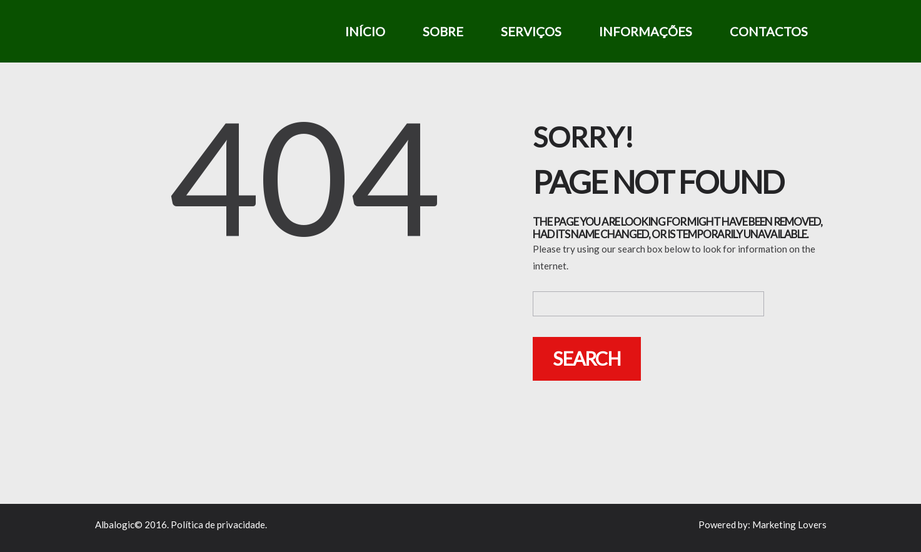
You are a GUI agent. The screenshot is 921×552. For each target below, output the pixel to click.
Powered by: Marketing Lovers (762, 524)
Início (365, 31)
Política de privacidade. (219, 524)
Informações (645, 31)
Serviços (531, 31)
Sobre (443, 31)
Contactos (769, 31)
